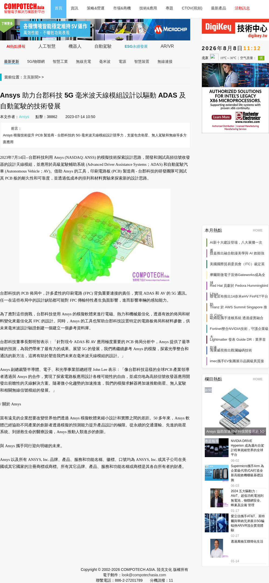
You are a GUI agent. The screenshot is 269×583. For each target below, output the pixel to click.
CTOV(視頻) (192, 8)
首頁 (58, 8)
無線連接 (165, 61)
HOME (259, 230)
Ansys (24, 117)
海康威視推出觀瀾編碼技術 (231, 350)
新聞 (34, 77)
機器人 (75, 46)
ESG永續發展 (136, 46)
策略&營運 (95, 8)
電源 (122, 61)
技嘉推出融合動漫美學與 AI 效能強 (237, 253)
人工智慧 (47, 46)
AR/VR (167, 46)
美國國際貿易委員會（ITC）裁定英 (237, 264)
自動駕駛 (103, 46)
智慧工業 (60, 61)
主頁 (27, 77)
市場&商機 (122, 8)
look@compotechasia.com (144, 575)
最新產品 (218, 8)
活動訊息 (242, 8)
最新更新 (11, 61)
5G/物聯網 (36, 61)
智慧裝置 (141, 61)
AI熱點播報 (15, 46)
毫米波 (105, 61)
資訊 (74, 8)
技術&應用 (148, 8)
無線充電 (83, 61)
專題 (169, 8)
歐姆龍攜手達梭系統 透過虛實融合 (237, 318)
